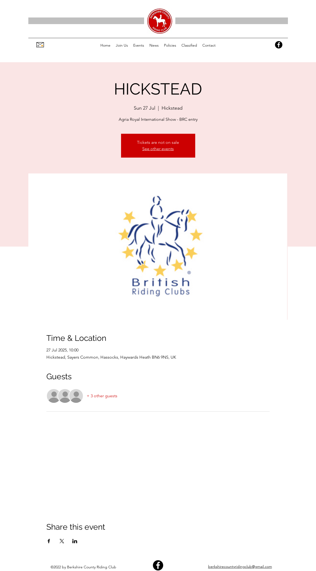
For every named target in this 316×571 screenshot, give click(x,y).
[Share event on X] (61, 541)
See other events (158, 148)
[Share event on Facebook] (48, 541)
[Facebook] (278, 44)
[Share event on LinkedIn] (74, 541)
